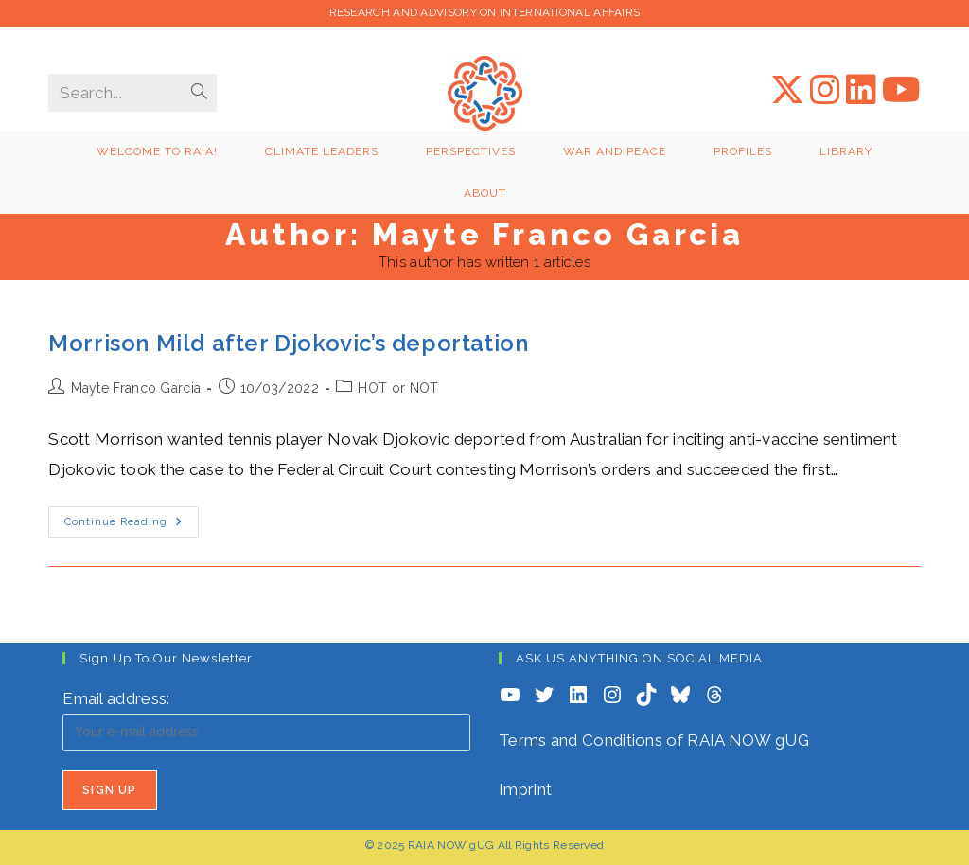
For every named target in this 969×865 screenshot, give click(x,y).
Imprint (525, 789)
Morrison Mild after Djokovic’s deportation (288, 343)
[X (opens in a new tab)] (787, 90)
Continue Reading (131, 526)
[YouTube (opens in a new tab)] (901, 90)
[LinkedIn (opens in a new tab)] (861, 90)
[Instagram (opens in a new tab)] (825, 90)
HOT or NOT (398, 388)
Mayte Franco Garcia (136, 388)
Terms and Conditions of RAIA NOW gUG (654, 740)
